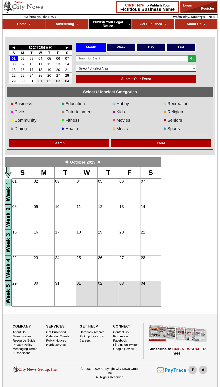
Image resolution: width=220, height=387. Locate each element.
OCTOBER (40, 47)
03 (31, 58)
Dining (18, 128)
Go (192, 58)
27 (58, 75)
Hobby (120, 103)
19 (49, 70)
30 (22, 81)
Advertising (67, 24)
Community (23, 120)
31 (31, 81)
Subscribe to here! (177, 351)
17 (31, 70)
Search (58, 143)
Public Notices (56, 340)
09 (22, 64)
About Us (196, 24)
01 (13, 58)
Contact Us (121, 332)
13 (58, 64)
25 (40, 75)
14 (67, 64)
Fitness (70, 120)
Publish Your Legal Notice (111, 24)
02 (22, 58)
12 (49, 64)
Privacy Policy (22, 344)
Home (23, 24)
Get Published (153, 24)
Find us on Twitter (125, 344)
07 (67, 58)
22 (13, 75)
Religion (173, 111)
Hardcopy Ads (56, 344)
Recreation (175, 103)
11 (40, 64)
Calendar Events (57, 336)
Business (21, 103)
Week (121, 47)
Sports (171, 128)
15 (13, 70)
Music (120, 128)
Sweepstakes (22, 336)
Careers (85, 340)
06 (58, 58)
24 (31, 75)
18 (40, 70)
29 (13, 81)
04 (40, 58)
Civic (17, 111)
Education (73, 103)
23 (22, 75)
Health (69, 128)
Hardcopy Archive (92, 332)
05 (49, 58)
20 (58, 70)
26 (49, 75)
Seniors (172, 120)
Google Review (123, 349)
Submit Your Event (136, 79)
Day (151, 47)
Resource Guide (24, 340)
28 (67, 75)
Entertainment (77, 111)
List (181, 47)
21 (67, 70)
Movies (121, 120)
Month (91, 47)
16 (22, 70)
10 (31, 64)
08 (13, 64)
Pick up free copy (92, 336)
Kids (118, 111)
